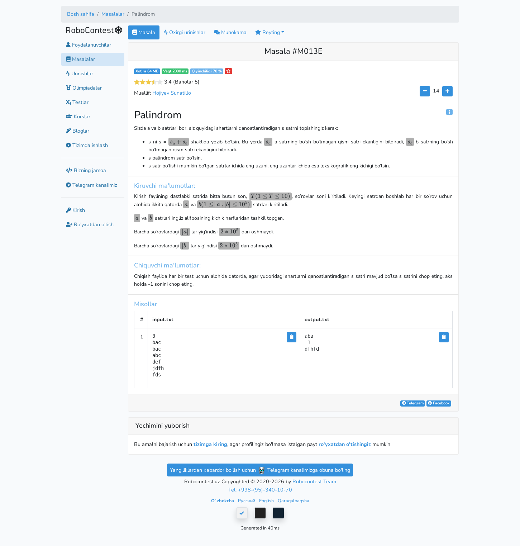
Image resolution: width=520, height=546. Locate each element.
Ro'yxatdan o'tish (90, 224)
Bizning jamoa (86, 170)
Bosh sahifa (80, 14)
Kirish (75, 210)
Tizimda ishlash (87, 145)
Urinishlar (79, 73)
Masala (143, 32)
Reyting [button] (267, 32)
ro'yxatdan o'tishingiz (345, 444)
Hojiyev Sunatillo (171, 92)
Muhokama (230, 32)
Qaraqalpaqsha (293, 501)
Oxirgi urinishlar (184, 32)
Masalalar (112, 14)
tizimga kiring (210, 444)
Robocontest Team (314, 481)
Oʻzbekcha (223, 501)
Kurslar (78, 116)
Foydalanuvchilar (88, 44)
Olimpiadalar (84, 87)
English (267, 501)
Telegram (413, 403)
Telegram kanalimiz (91, 185)
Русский (247, 501)
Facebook (439, 403)
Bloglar (77, 130)
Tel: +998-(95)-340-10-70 (260, 489)
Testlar (77, 102)
